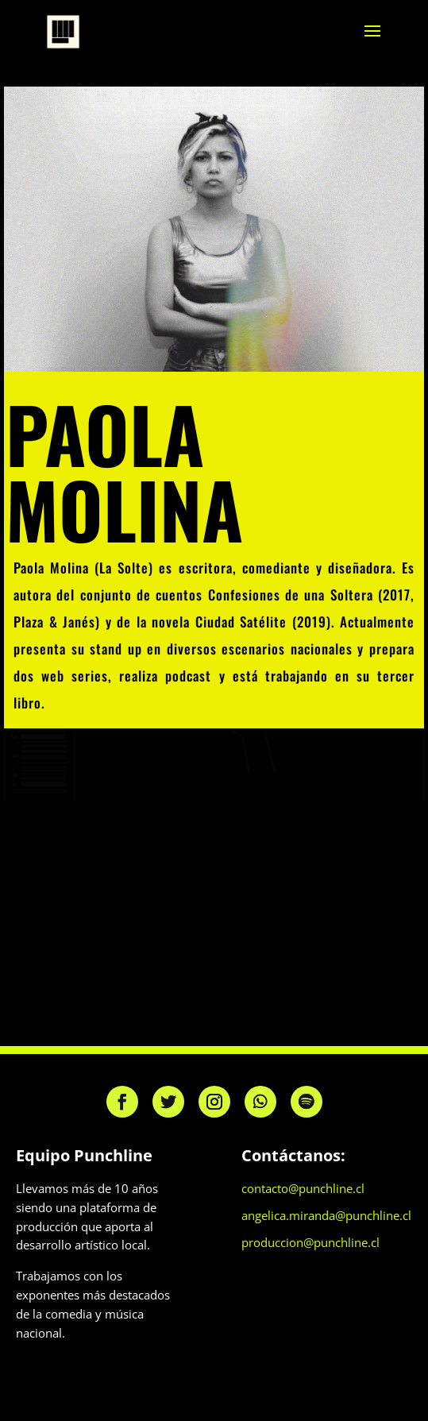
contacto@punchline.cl (302, 1188)
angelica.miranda (288, 1215)
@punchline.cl (373, 1215)
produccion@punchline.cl (310, 1242)
